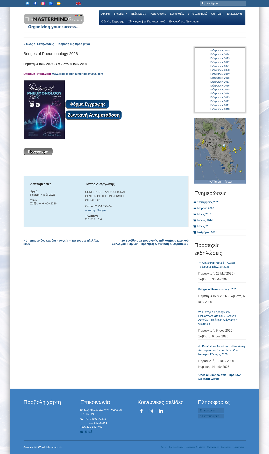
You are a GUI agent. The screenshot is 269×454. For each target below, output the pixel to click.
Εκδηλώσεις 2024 (220, 54)
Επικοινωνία (234, 13)
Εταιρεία (120, 13)
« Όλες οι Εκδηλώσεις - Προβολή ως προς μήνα (57, 43)
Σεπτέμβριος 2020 (208, 202)
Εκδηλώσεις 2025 (220, 50)
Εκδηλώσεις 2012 (220, 101)
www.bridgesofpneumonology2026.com (77, 73)
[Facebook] (142, 411)
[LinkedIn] (161, 411)
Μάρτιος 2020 (205, 208)
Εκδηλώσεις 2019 (220, 74)
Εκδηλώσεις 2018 (220, 77)
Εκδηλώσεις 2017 (220, 81)
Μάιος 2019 (204, 214)
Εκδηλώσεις (138, 13)
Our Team (217, 13)
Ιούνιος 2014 (205, 220)
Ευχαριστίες (177, 13)
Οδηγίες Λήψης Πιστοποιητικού (146, 21)
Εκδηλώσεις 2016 (220, 85)
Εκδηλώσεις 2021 (220, 66)
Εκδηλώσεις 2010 (220, 109)
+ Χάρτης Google (95, 210)
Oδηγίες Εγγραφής (112, 21)
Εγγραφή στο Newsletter (184, 21)
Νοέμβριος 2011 (207, 232)
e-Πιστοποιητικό (197, 13)
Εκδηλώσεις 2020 (220, 70)
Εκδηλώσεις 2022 (220, 62)
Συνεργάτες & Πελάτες (195, 447)
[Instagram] (151, 411)
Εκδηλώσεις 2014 (220, 93)
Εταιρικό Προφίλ (176, 447)
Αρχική (105, 13)
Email (86, 431)
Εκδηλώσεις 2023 (220, 58)
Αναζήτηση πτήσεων (220, 181)
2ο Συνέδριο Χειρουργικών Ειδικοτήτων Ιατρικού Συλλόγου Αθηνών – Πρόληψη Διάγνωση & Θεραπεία (150, 242)
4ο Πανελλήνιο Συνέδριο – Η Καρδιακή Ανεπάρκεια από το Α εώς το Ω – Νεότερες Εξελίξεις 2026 (221, 350)
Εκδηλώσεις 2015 (220, 89)
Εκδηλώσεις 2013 (220, 97)
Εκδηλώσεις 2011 (220, 105)
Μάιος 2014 (204, 226)
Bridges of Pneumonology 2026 (217, 289)
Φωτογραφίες (158, 13)
